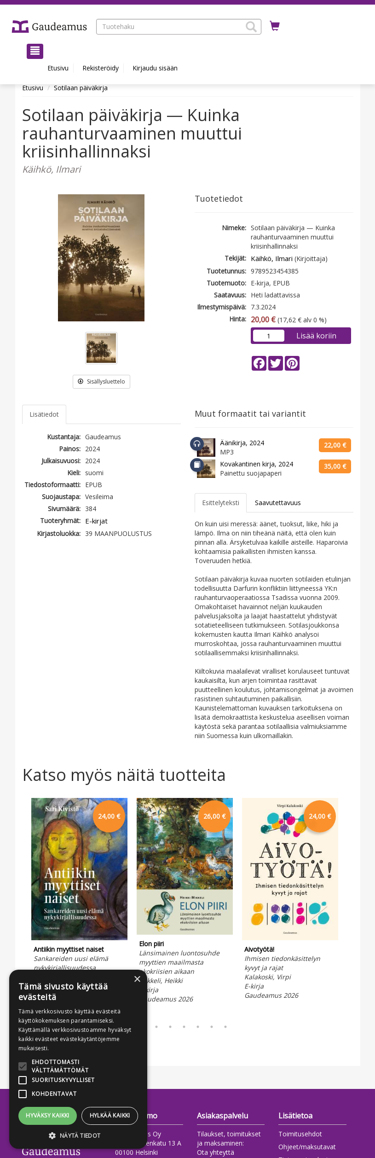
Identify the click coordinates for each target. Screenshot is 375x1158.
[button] (251, 26)
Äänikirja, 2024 (242, 442)
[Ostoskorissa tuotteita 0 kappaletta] (274, 26)
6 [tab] (211, 1026)
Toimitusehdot (300, 1133)
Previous (19, 906)
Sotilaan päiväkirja (81, 87)
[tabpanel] (79, 900)
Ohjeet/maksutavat (307, 1146)
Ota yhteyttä (215, 1152)
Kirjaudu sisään (155, 68)
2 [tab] (156, 1026)
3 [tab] (170, 1026)
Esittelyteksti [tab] (220, 502)
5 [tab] (197, 1026)
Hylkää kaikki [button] (110, 1115)
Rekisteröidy (100, 68)
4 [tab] (184, 1026)
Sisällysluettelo (101, 381)
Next (348, 906)
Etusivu (58, 68)
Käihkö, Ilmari (272, 258)
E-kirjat (96, 520)
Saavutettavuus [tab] (278, 502)
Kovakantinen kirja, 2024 (256, 464)
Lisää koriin (316, 336)
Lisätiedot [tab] (44, 414)
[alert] (78, 1059)
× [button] (136, 979)
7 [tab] (225, 1026)
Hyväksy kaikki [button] (47, 1115)
